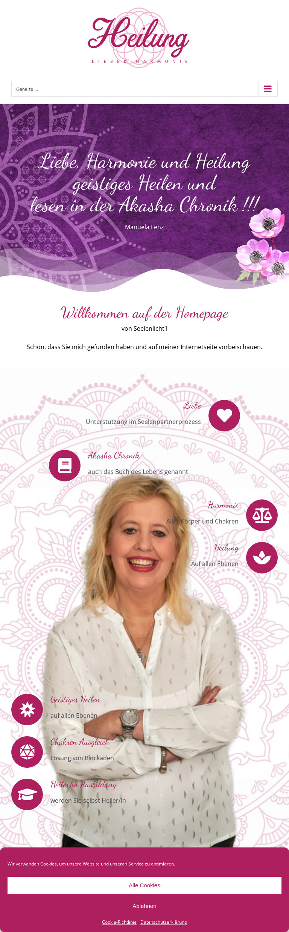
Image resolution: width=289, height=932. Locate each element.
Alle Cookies (144, 885)
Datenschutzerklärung (163, 922)
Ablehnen (144, 906)
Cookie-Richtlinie (119, 922)
